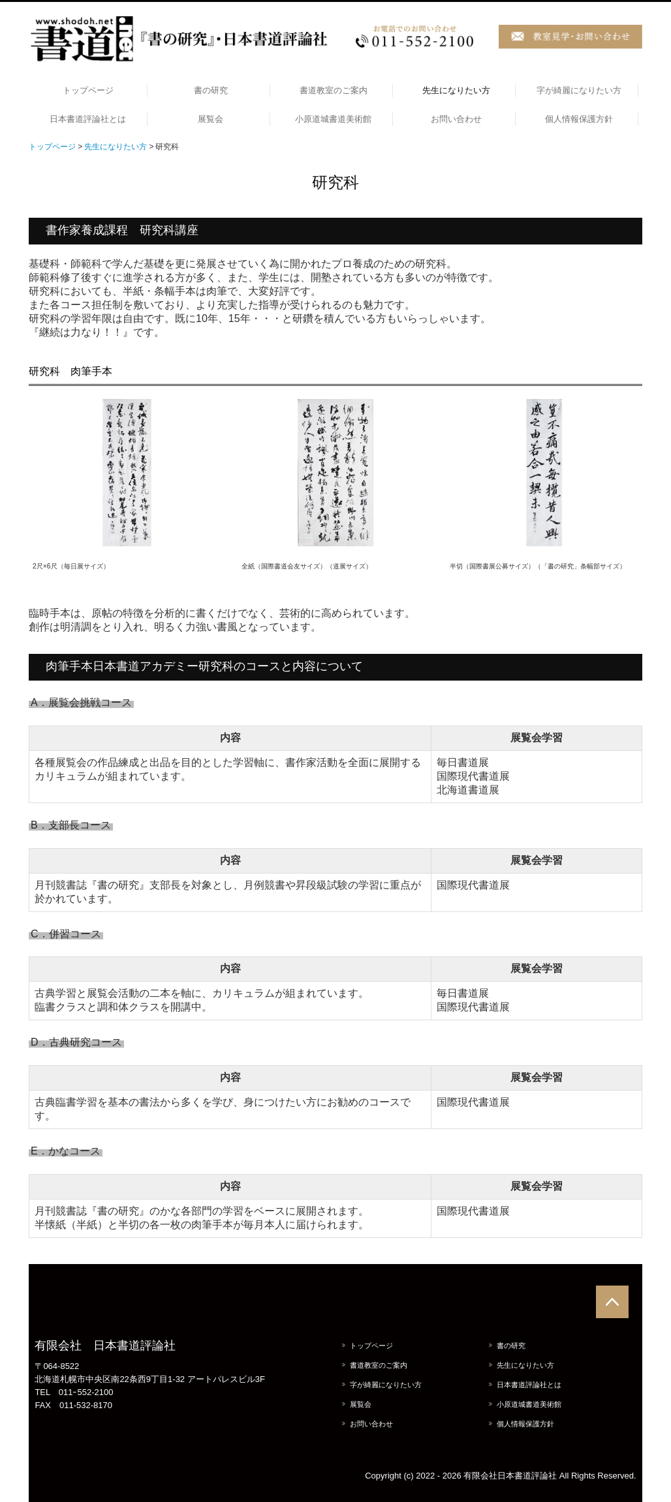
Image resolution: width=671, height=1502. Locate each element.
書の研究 (211, 90)
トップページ (88, 90)
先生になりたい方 (456, 90)
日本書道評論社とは (88, 119)
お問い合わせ (456, 119)
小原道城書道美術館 (333, 119)
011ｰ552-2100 (86, 1392)
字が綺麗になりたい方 (579, 90)
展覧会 (210, 119)
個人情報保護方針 (579, 119)
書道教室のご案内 (333, 90)
